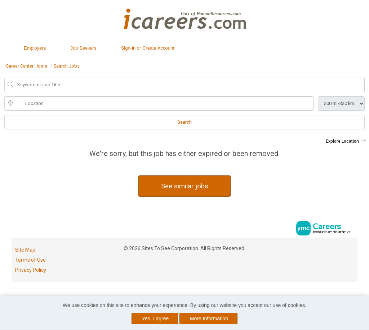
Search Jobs (67, 66)
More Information (209, 318)
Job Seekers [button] (83, 48)
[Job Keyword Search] (189, 85)
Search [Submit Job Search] (184, 122)
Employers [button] (35, 48)
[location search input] (164, 103)
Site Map (25, 250)
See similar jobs (184, 186)
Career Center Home (26, 66)
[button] (346, 141)
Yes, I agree (155, 318)
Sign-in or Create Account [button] (147, 48)
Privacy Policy (30, 270)
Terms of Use (30, 260)
